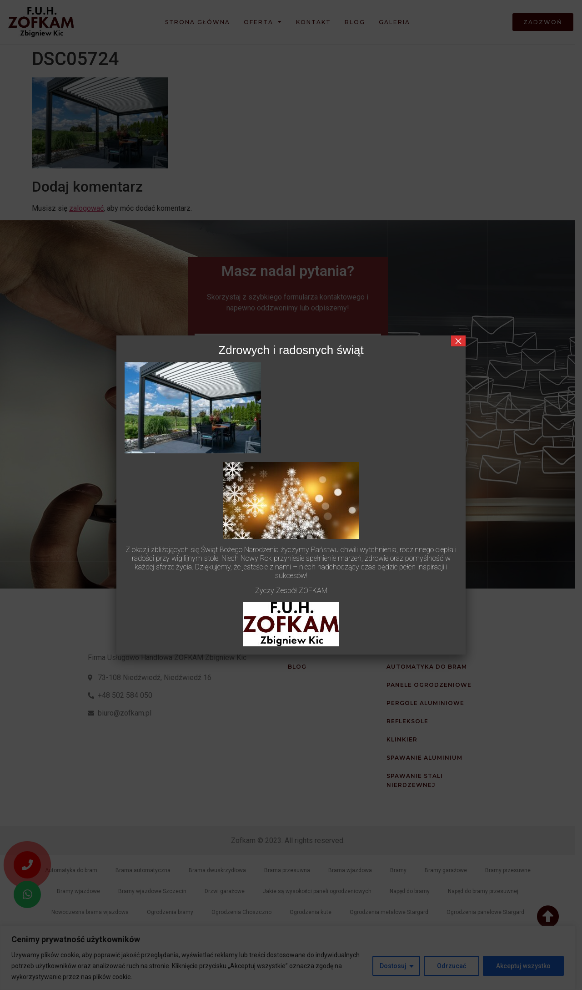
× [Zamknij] (458, 340)
